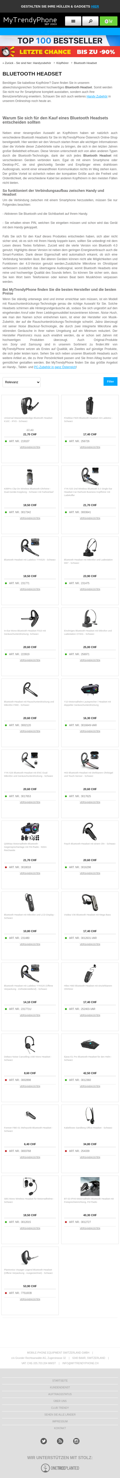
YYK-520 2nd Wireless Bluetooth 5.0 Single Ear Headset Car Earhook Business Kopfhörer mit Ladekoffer (88, 492)
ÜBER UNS (60, 1401)
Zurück (9, 62)
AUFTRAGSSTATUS (60, 1394)
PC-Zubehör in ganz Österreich (55, 367)
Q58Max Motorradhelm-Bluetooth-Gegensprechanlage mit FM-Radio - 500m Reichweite (25, 847)
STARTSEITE (60, 1380)
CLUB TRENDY (60, 1407)
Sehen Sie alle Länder (59, 1414)
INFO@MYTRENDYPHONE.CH (80, 1363)
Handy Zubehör (97, 96)
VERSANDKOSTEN (30, 447)
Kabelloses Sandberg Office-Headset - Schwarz (88, 1128)
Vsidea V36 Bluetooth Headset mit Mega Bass (87, 914)
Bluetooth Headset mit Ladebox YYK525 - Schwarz (29, 559)
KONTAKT (60, 1428)
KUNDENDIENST (60, 1387)
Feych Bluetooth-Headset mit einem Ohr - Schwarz (89, 843)
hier (95, 6)
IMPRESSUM (60, 1421)
